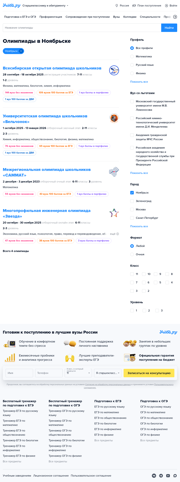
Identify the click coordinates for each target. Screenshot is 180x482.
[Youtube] (168, 476)
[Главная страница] (11, 6)
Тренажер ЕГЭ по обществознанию (14, 433)
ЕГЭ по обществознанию (110, 418)
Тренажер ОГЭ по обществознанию (60, 433)
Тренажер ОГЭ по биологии (67, 440)
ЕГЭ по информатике (107, 429)
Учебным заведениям (17, 475)
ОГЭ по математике (152, 412)
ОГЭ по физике (150, 435)
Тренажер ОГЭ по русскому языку (66, 413)
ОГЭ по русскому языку (155, 406)
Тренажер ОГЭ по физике (65, 456)
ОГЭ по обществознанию (156, 418)
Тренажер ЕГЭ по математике (14, 423)
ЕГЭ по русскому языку (109, 406)
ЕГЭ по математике (106, 412)
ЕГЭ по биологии (105, 423)
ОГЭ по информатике (154, 429)
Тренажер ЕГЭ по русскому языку (20, 413)
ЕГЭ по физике (104, 435)
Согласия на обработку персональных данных (108, 384)
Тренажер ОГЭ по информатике (60, 448)
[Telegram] (161, 476)
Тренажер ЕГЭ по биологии (20, 440)
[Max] (175, 476)
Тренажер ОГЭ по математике (60, 423)
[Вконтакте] (154, 476)
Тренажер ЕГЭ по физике (19, 456)
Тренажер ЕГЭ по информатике (14, 448)
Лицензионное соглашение (51, 475)
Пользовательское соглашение (91, 475)
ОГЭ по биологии (151, 423)
